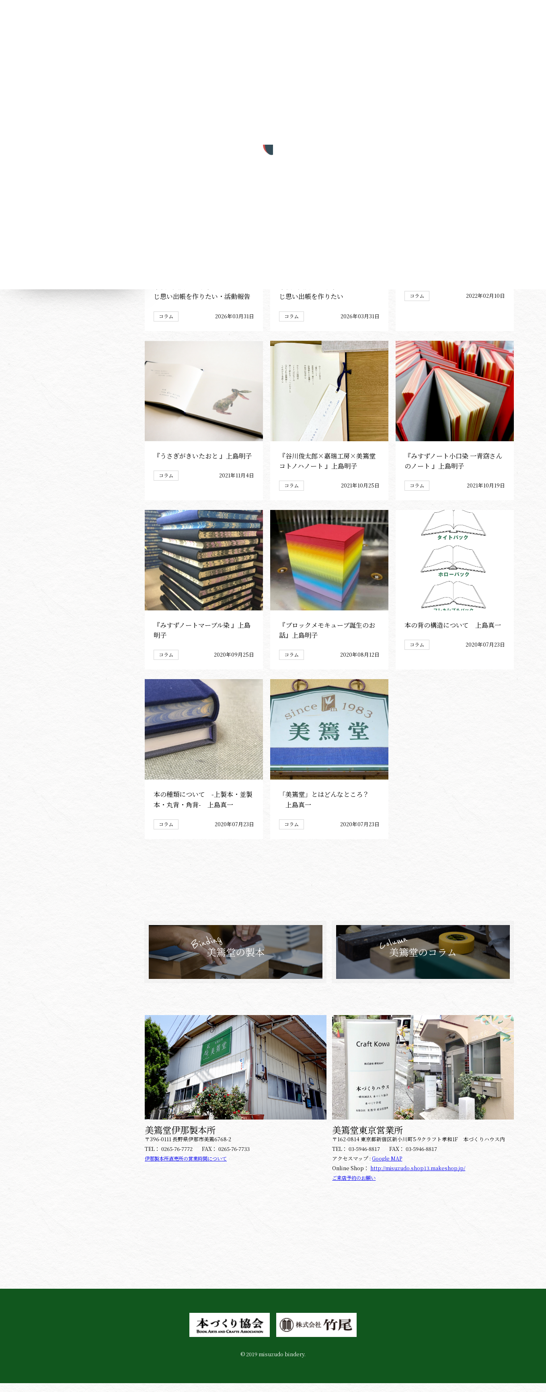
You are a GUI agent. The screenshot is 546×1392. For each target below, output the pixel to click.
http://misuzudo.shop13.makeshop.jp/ (418, 1177)
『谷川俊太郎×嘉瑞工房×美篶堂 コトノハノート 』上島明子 (327, 468)
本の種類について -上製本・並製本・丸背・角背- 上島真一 (203, 808)
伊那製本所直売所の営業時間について (189, 1167)
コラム (166, 324)
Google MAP (387, 1167)
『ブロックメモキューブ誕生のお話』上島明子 (326, 638)
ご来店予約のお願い (355, 1186)
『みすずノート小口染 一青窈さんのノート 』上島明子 (452, 468)
